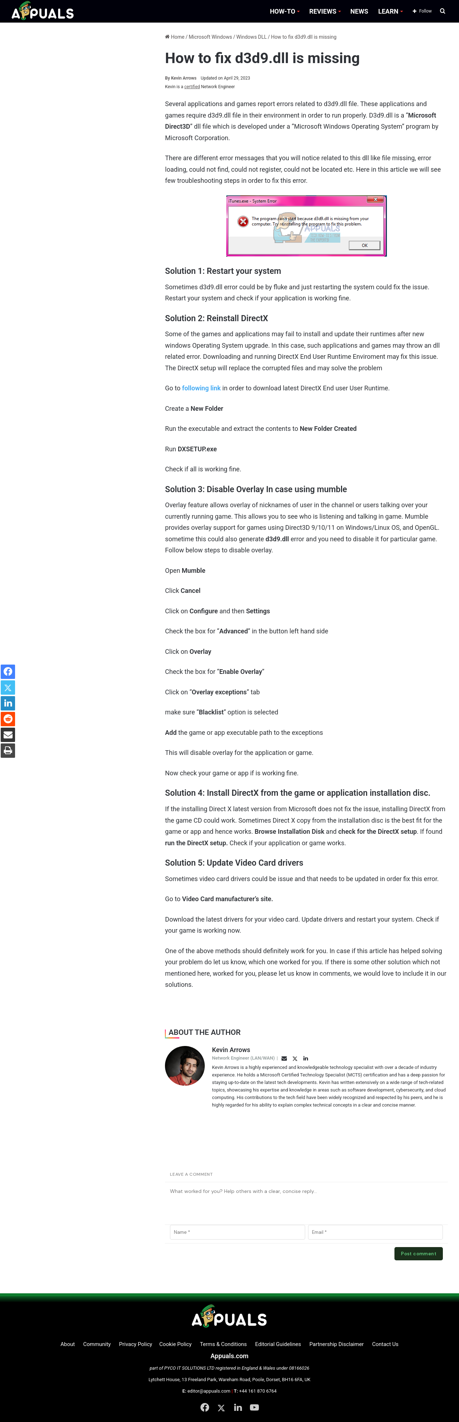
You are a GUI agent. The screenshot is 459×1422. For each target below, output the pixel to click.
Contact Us (385, 1344)
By (168, 78)
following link (201, 388)
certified (192, 86)
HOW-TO (282, 11)
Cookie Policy (175, 1344)
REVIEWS (322, 11)
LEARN (388, 11)
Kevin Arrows (181, 78)
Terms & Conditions (223, 1344)
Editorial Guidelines (278, 1344)
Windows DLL (251, 37)
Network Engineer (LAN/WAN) (243, 1058)
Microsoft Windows (210, 37)
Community (97, 1344)
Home (174, 37)
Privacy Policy (135, 1344)
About (68, 1344)
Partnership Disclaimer (336, 1344)
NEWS (359, 11)
